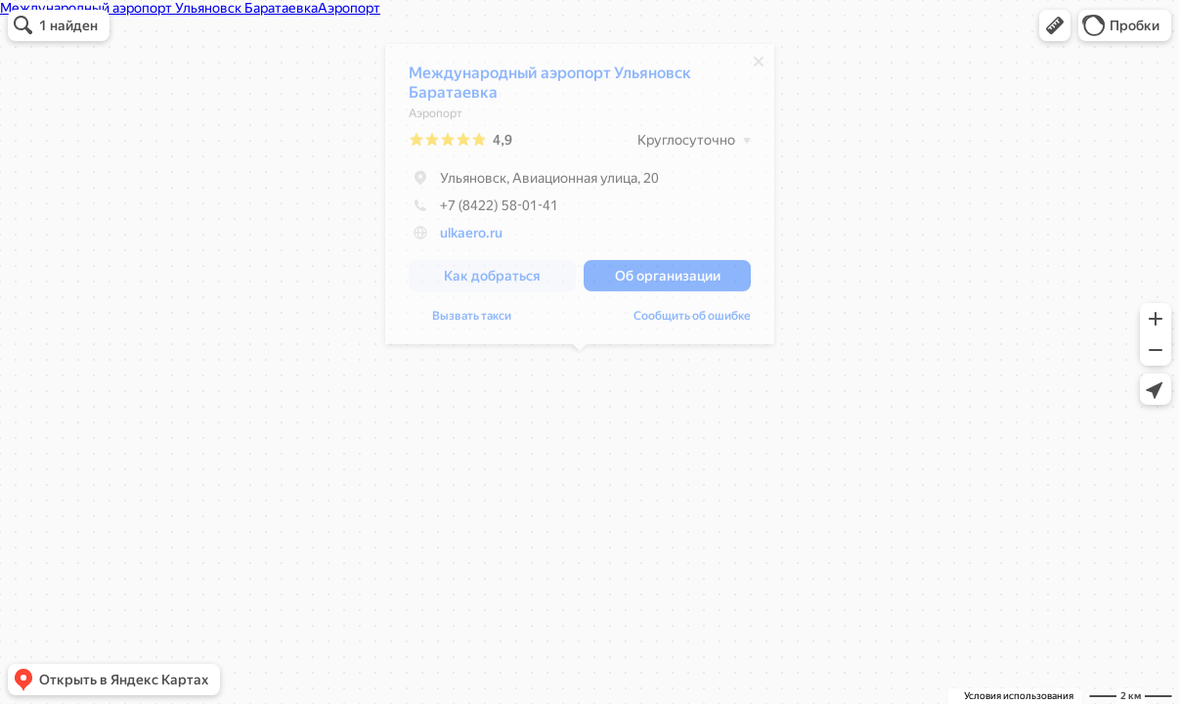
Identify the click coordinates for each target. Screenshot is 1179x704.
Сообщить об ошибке (692, 321)
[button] (1054, 25)
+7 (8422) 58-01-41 (483, 210)
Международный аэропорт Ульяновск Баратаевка (550, 87)
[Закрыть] (758, 66)
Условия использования (1018, 695)
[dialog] (579, 199)
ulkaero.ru (471, 237)
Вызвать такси (471, 321)
